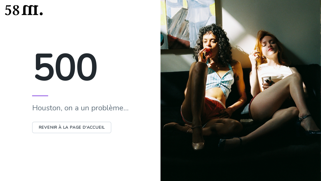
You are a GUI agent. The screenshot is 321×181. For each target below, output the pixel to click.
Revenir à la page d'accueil (72, 127)
